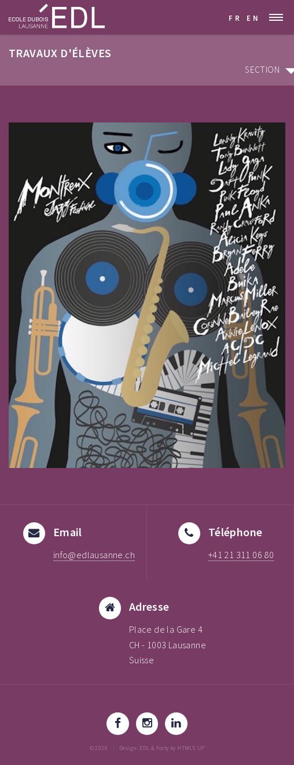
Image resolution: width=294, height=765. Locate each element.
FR (235, 18)
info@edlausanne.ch (94, 555)
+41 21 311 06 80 (241, 555)
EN (253, 18)
